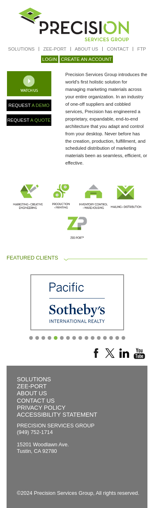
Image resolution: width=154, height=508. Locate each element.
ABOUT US (86, 48)
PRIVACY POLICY (41, 407)
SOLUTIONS (21, 48)
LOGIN (49, 59)
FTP (141, 48)
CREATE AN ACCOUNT (86, 59)
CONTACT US (36, 400)
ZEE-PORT (54, 48)
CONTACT (118, 48)
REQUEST (29, 105)
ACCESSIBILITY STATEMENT (57, 414)
